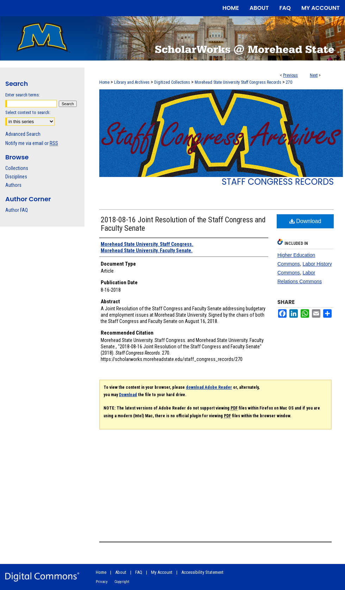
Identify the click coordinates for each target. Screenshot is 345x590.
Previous (290, 75)
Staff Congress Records (278, 182)
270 (289, 82)
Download (305, 221)
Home (104, 82)
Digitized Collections (172, 82)
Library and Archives (132, 82)
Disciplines (16, 176)
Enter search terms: (22, 94)
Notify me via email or (31, 143)
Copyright (121, 581)
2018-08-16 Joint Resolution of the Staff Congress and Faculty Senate (183, 224)
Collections (16, 168)
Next (314, 75)
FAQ (138, 572)
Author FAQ (16, 210)
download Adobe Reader (209, 387)
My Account (161, 572)
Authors (13, 185)
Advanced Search (22, 134)
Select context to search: (27, 112)
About (120, 572)
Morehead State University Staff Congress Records (238, 82)
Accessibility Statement (202, 572)
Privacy (102, 581)
